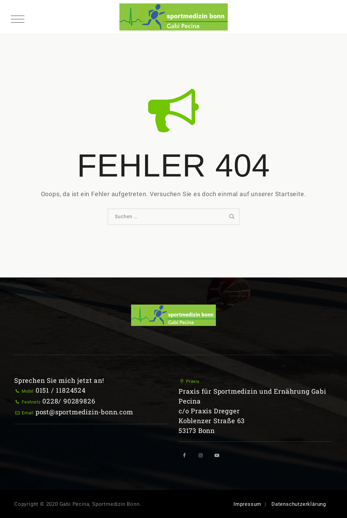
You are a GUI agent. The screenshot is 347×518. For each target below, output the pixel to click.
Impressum (247, 504)
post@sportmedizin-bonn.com (84, 412)
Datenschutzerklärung (298, 504)
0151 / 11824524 (61, 390)
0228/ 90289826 (68, 401)
